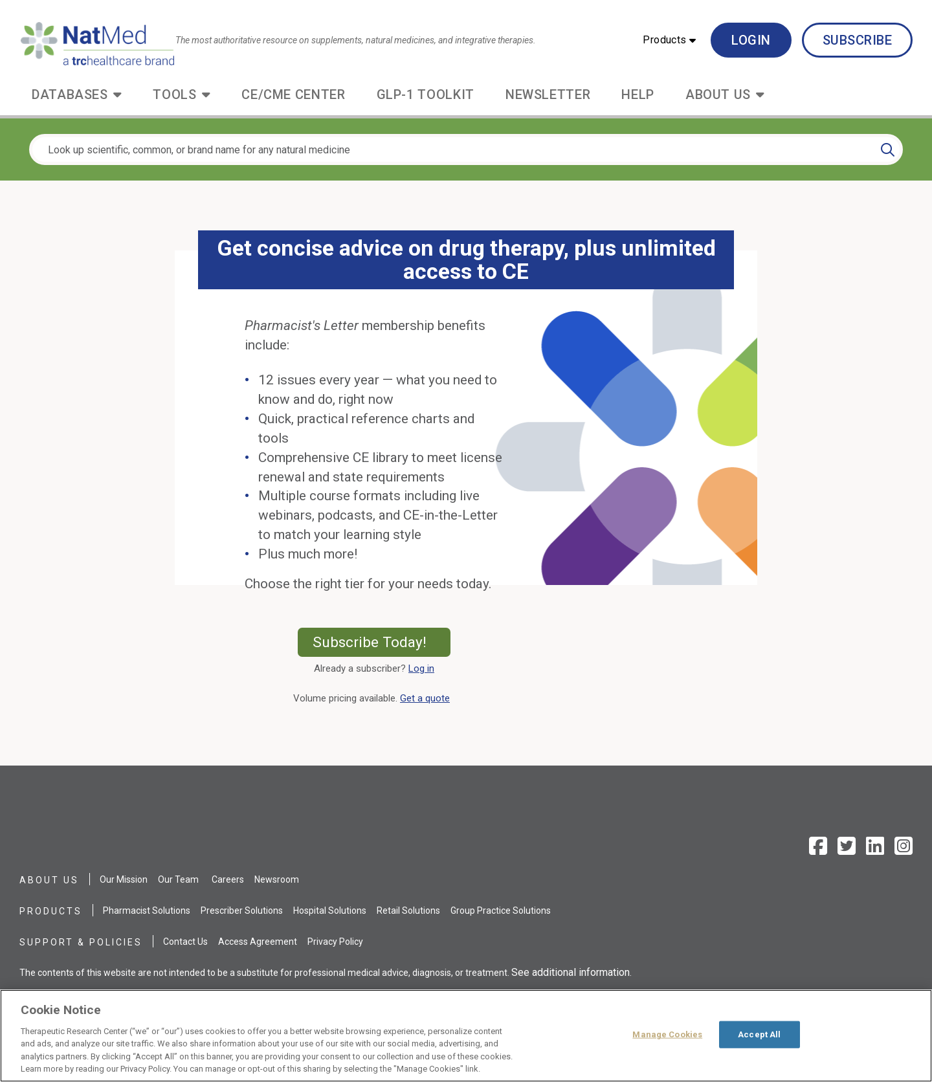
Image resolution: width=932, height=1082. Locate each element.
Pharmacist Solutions (146, 910)
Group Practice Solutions (500, 910)
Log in (421, 668)
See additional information (570, 972)
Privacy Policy (335, 941)
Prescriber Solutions (242, 910)
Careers (228, 879)
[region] (466, 1035)
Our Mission (124, 879)
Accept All (759, 1034)
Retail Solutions (408, 910)
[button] (669, 40)
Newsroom (276, 879)
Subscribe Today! (381, 642)
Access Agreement (257, 941)
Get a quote (427, 698)
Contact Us (185, 941)
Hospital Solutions (329, 910)
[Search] (887, 149)
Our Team (178, 879)
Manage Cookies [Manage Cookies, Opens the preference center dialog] (667, 1034)
